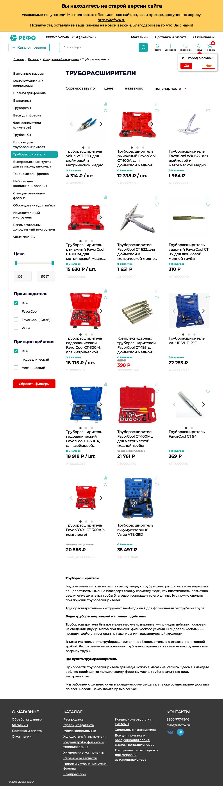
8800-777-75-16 (57, 37)
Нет (208, 66)
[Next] (100, 124)
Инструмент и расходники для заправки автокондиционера (136, 754)
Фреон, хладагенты (78, 725)
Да (186, 66)
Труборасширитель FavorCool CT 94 (187, 434)
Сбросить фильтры (34, 384)
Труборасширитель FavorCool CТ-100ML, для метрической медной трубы (135, 438)
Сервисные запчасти (80, 758)
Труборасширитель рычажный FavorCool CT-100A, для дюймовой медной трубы (136, 158)
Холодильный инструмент (84, 736)
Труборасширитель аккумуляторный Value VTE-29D (135, 530)
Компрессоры (74, 774)
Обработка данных (27, 719)
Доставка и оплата (171, 37)
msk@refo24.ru (84, 37)
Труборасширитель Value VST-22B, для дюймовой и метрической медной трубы (86, 158)
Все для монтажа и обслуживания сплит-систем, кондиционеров (134, 740)
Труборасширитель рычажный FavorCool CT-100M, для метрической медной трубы (86, 251)
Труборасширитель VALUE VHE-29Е (187, 340)
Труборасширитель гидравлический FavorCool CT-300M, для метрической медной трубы (84, 345)
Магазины (139, 37)
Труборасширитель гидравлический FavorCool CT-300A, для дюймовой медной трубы (84, 438)
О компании (203, 37)
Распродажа (73, 719)
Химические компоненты (83, 752)
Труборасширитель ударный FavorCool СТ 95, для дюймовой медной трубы (188, 251)
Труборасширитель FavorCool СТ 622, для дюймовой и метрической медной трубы (137, 251)
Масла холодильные (79, 731)
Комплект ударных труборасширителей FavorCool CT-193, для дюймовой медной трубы (136, 345)
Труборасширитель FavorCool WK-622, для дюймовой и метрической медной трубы (189, 158)
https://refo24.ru (111, 20)
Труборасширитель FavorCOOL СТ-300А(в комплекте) (85, 530)
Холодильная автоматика (135, 730)
